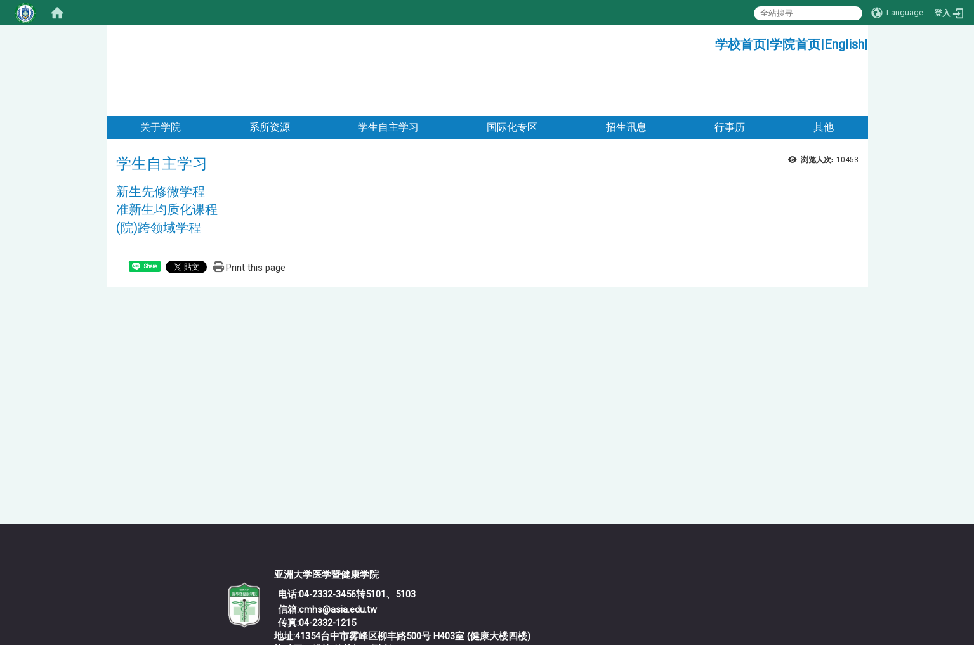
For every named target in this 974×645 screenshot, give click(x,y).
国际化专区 (512, 75)
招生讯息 (626, 75)
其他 (823, 75)
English (844, 44)
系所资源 (269, 75)
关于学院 (160, 75)
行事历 (729, 75)
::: (710, 41)
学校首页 (740, 44)
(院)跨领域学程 (158, 175)
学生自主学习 (388, 75)
